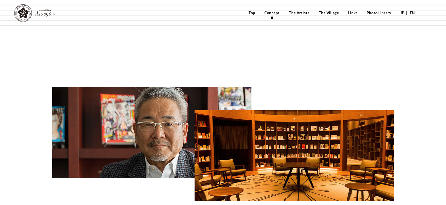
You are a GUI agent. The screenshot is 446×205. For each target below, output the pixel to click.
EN (412, 13)
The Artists (299, 13)
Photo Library (379, 13)
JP (402, 13)
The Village (329, 13)
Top (251, 13)
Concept (272, 13)
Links (353, 13)
